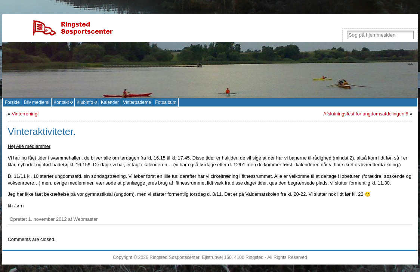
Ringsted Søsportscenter (174, 257)
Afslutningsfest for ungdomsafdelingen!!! (365, 114)
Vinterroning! (25, 114)
